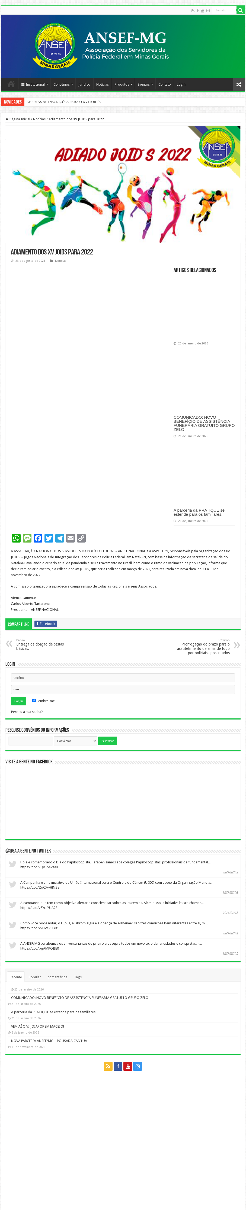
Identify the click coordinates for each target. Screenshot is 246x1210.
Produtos (122, 84)
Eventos (144, 84)
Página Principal (11, 83)
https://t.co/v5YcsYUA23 (38, 908)
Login (181, 84)
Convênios (61, 84)
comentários (57, 977)
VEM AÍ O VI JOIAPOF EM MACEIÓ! (37, 1026)
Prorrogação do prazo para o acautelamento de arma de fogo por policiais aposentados (202, 646)
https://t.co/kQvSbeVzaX (39, 867)
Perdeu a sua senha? (27, 712)
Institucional (33, 84)
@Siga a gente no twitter (28, 851)
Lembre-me (43, 701)
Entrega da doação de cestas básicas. (44, 644)
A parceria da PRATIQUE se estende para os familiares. (199, 512)
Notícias (102, 84)
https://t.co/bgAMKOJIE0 (39, 948)
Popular (35, 977)
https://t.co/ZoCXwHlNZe (39, 887)
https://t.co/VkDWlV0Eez (38, 928)
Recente (16, 977)
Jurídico (84, 84)
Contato (164, 84)
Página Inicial (17, 119)
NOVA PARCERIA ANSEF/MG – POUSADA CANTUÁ (49, 1041)
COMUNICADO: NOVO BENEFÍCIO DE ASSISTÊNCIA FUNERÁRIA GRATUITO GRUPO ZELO (204, 423)
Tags (78, 977)
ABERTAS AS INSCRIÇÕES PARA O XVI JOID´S (64, 102)
